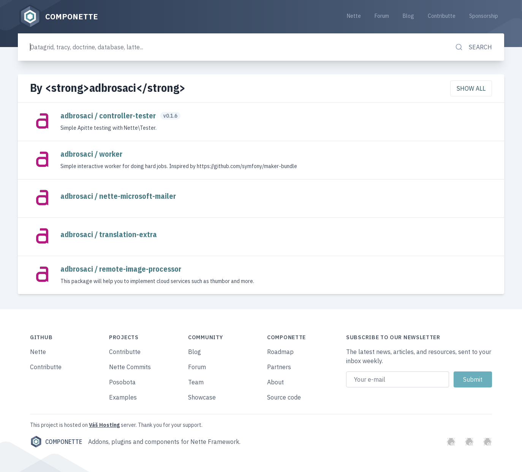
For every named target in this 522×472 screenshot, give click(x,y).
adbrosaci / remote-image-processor (120, 269)
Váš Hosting (104, 425)
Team (196, 382)
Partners (279, 367)
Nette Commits (130, 367)
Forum (382, 16)
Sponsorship (483, 16)
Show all (471, 88)
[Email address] (397, 379)
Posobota (122, 382)
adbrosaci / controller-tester (108, 115)
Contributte (442, 16)
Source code (284, 397)
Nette (354, 16)
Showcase (202, 397)
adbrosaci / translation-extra (108, 234)
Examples (123, 397)
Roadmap (280, 352)
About (275, 382)
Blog (408, 16)
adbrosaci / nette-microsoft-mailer (118, 196)
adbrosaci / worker (91, 154)
